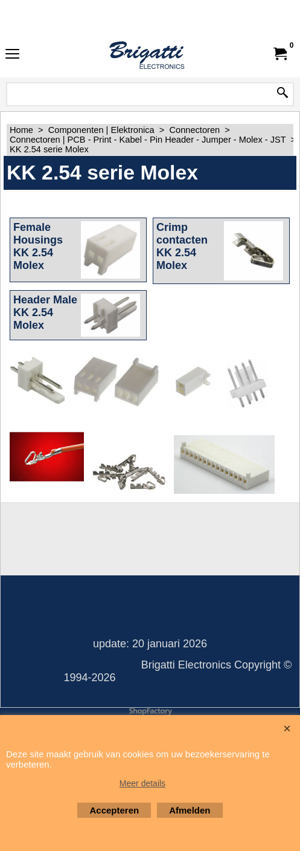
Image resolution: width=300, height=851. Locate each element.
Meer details (142, 783)
